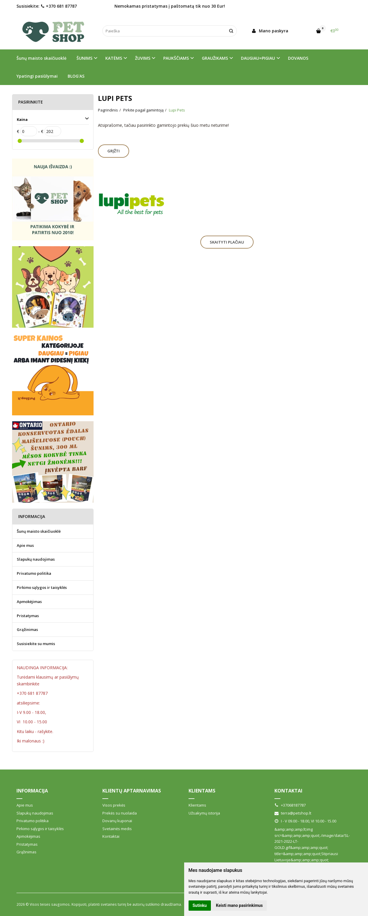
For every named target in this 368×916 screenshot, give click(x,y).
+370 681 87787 (59, 6)
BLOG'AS (76, 76)
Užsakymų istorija (204, 813)
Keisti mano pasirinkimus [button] (239, 905)
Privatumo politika (34, 573)
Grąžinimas (27, 629)
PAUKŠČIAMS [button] (176, 58)
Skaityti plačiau (227, 242)
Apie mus (25, 545)
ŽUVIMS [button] (142, 58)
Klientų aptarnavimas (131, 790)
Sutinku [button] (200, 905)
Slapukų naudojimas (36, 559)
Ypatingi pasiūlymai (37, 76)
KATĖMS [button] (113, 58)
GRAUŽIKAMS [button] (215, 58)
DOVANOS (298, 58)
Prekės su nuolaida (119, 813)
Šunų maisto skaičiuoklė (41, 58)
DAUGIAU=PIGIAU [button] (258, 58)
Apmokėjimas (29, 601)
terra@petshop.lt (292, 813)
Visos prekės (113, 805)
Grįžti (113, 151)
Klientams (202, 790)
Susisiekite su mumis (36, 643)
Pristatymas (28, 615)
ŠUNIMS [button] (84, 58)
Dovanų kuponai (117, 820)
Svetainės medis (117, 828)
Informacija (32, 790)
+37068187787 (290, 805)
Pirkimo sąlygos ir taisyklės (42, 587)
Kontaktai (110, 836)
